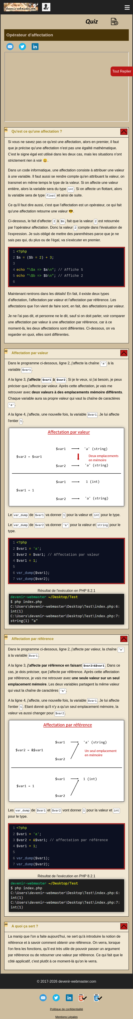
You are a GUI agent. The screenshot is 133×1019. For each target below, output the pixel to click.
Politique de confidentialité (66, 1005)
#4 (6, 921)
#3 (6, 635)
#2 (6, 350)
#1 (6, 129)
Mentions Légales (66, 1013)
